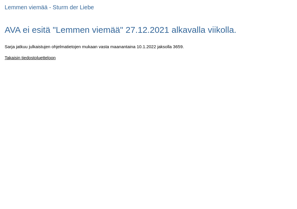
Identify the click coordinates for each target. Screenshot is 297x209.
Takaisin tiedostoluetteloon (30, 57)
